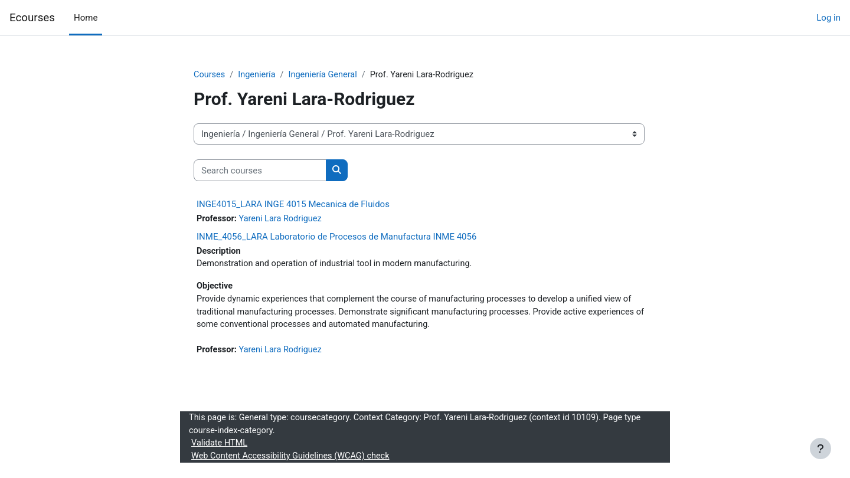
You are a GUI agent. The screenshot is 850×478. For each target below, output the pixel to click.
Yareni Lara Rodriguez (283, 219)
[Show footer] (820, 448)
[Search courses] (260, 171)
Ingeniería (258, 75)
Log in (828, 17)
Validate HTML (220, 448)
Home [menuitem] (85, 17)
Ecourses (32, 17)
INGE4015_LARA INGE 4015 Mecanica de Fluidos (293, 204)
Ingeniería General (326, 75)
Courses (210, 75)
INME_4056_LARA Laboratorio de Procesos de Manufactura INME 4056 (336, 237)
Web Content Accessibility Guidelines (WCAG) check (293, 461)
